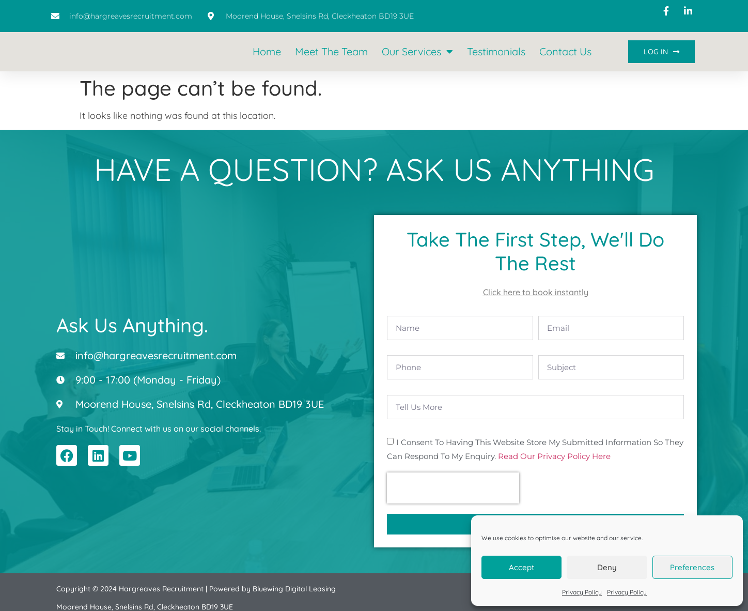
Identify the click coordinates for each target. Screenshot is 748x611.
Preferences (692, 567)
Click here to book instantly (535, 292)
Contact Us (565, 51)
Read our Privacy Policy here (554, 442)
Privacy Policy (582, 592)
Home (267, 51)
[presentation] (453, 473)
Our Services (417, 51)
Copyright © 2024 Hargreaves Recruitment (130, 574)
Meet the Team (331, 51)
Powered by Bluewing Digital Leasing (272, 574)
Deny (607, 567)
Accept (521, 567)
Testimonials (496, 51)
